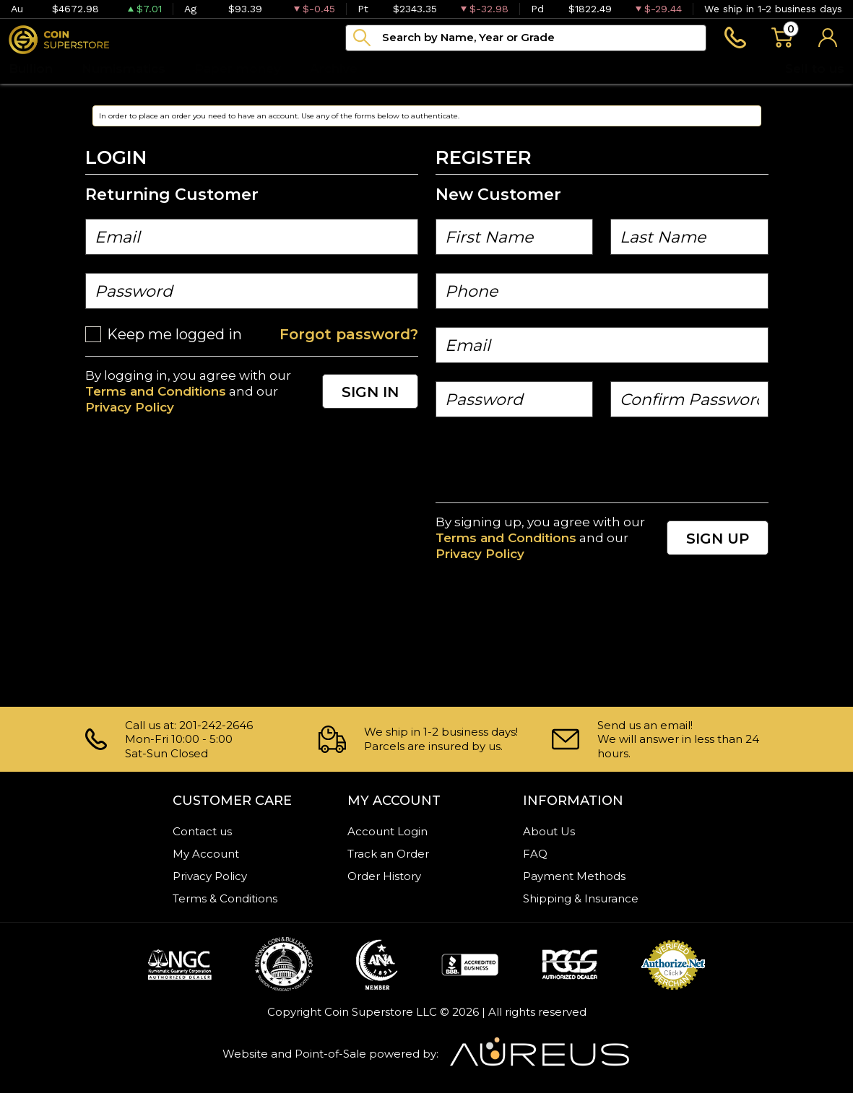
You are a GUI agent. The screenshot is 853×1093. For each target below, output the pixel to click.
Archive (334, 68)
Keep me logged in (174, 334)
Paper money (237, 68)
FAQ (535, 854)
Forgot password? (349, 334)
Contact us (202, 831)
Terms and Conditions (155, 391)
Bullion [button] (31, 68)
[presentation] (545, 463)
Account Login (387, 831)
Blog (401, 68)
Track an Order (388, 854)
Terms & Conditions (225, 898)
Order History (384, 876)
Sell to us (814, 68)
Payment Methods (574, 876)
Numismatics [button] (123, 68)
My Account (206, 854)
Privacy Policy (129, 407)
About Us (549, 831)
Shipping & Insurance (580, 898)
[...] (525, 38)
